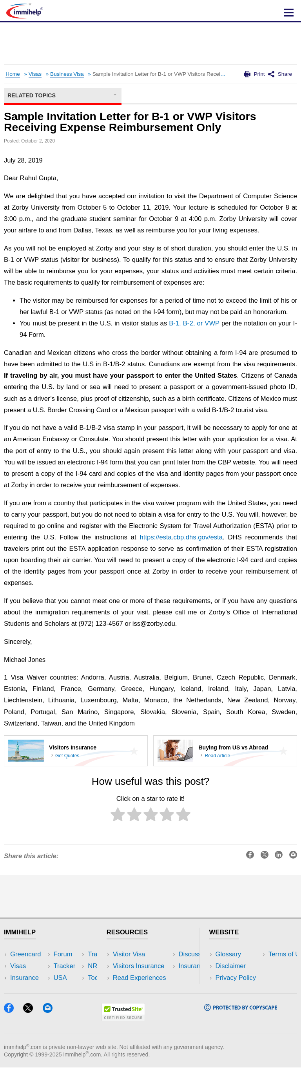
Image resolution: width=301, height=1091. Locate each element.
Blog (69, 1001)
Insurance (24, 977)
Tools (70, 990)
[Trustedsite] (123, 1042)
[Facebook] (12, 1034)
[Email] (51, 1034)
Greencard (25, 954)
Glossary (228, 954)
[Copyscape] (240, 1032)
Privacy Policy (236, 977)
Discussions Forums (142, 990)
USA (69, 954)
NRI (68, 977)
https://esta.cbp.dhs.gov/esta (181, 537)
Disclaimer (231, 966)
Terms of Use (235, 990)
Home (12, 74)
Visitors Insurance (139, 966)
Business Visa (67, 74)
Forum (19, 990)
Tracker (21, 1001)
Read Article (217, 755)
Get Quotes (67, 755)
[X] (31, 1034)
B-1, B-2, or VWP (195, 323)
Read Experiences (139, 977)
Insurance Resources (143, 1001)
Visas (35, 74)
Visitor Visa (129, 954)
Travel (72, 966)
